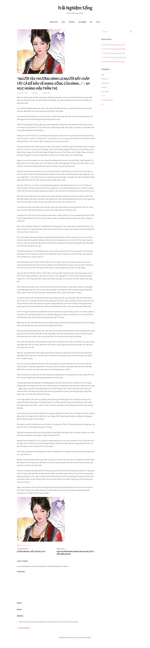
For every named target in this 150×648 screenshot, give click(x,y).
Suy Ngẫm (82, 22)
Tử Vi (98, 22)
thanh (36, 93)
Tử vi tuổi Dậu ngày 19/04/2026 (113, 53)
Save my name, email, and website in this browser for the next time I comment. (48, 622)
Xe (91, 22)
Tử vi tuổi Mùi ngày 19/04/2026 (113, 62)
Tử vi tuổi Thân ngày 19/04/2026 (113, 57)
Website (20, 616)
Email (19, 609)
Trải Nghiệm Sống (75, 8)
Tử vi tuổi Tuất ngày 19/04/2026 (113, 49)
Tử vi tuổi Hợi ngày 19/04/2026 (113, 45)
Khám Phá (54, 22)
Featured (104, 79)
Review (72, 22)
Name (20, 603)
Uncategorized (107, 100)
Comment (21, 572)
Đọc (63, 22)
